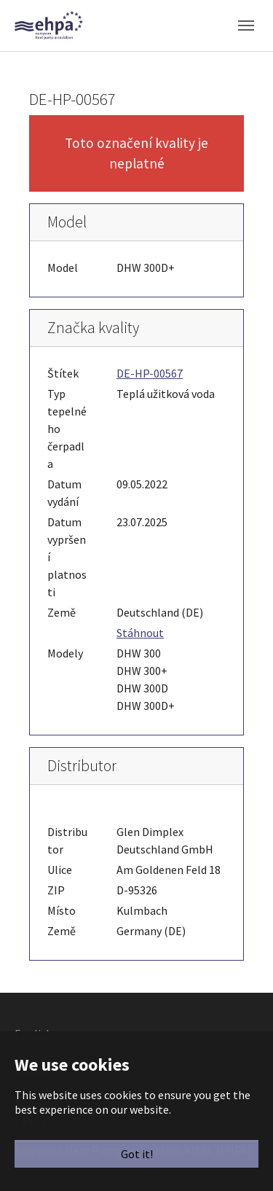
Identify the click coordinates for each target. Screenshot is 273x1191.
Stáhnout (140, 632)
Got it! (137, 1154)
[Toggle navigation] (246, 25)
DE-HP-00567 (149, 373)
